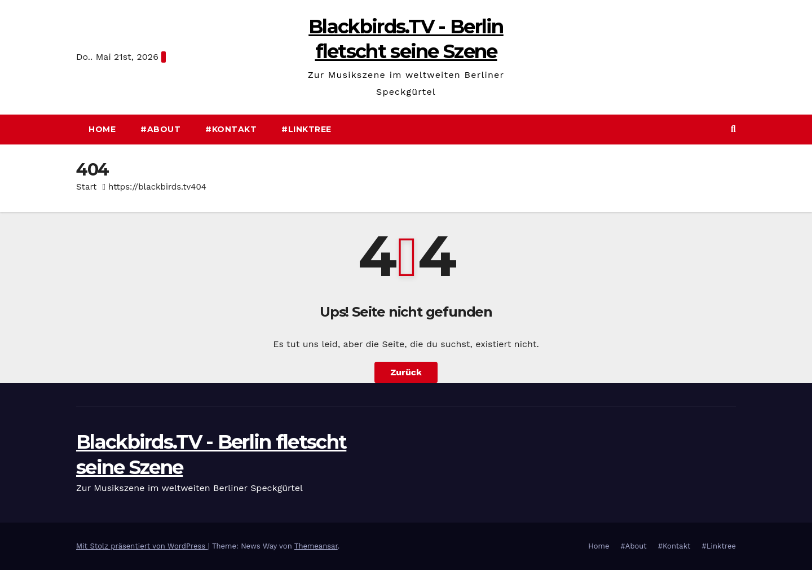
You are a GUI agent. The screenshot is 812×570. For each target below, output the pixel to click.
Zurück (406, 372)
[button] (733, 129)
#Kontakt (231, 129)
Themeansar (316, 546)
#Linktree (306, 129)
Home (102, 129)
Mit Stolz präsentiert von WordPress (142, 546)
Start (86, 187)
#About (160, 129)
